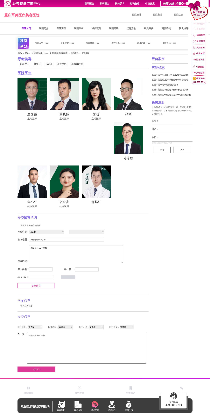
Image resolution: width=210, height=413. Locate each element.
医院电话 (157, 14)
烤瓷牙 (49, 64)
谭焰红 (96, 202)
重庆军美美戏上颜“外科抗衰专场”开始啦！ (171, 80)
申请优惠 (150, 3)
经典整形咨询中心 (39, 53)
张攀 (128, 114)
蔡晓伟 (64, 114)
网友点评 (183, 28)
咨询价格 (134, 3)
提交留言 (36, 285)
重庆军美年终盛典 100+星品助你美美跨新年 (171, 75)
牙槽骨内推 (77, 64)
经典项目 (96, 28)
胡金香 (64, 202)
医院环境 (113, 28)
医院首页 (26, 28)
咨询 (182, 150)
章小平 (32, 202)
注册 (162, 150)
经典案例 (148, 28)
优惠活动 (131, 28)
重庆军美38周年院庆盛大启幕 (165, 85)
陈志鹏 (128, 158)
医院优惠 (178, 14)
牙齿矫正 (24, 64)
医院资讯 (61, 28)
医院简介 (43, 28)
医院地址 (136, 14)
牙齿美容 (85, 53)
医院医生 (78, 28)
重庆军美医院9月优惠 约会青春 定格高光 (170, 90)
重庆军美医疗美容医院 (21, 15)
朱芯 (96, 114)
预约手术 (119, 3)
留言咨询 (166, 28)
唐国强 (32, 114)
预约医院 (89, 3)
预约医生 (104, 3)
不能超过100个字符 (76, 254)
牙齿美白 (61, 64)
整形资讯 (74, 53)
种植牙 (37, 64)
